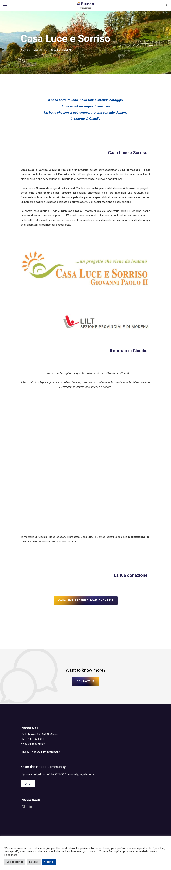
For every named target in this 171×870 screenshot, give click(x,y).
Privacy (25, 752)
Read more (10, 854)
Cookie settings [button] (15, 861)
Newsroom (38, 50)
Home (24, 50)
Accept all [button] (49, 861)
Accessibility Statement (46, 752)
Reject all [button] (34, 861)
